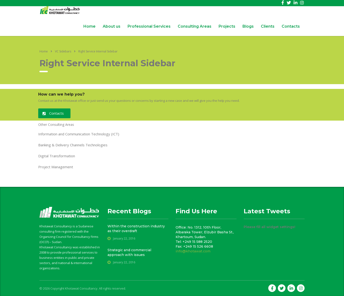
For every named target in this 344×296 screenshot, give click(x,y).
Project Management (55, 166)
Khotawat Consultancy (81, 288)
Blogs (248, 26)
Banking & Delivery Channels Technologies (73, 145)
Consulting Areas (194, 26)
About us (111, 26)
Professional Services (149, 26)
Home (89, 26)
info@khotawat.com (193, 251)
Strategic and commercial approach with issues (129, 252)
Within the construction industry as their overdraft (136, 228)
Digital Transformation (56, 155)
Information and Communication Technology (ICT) (78, 134)
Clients (267, 26)
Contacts (291, 26)
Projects (227, 26)
